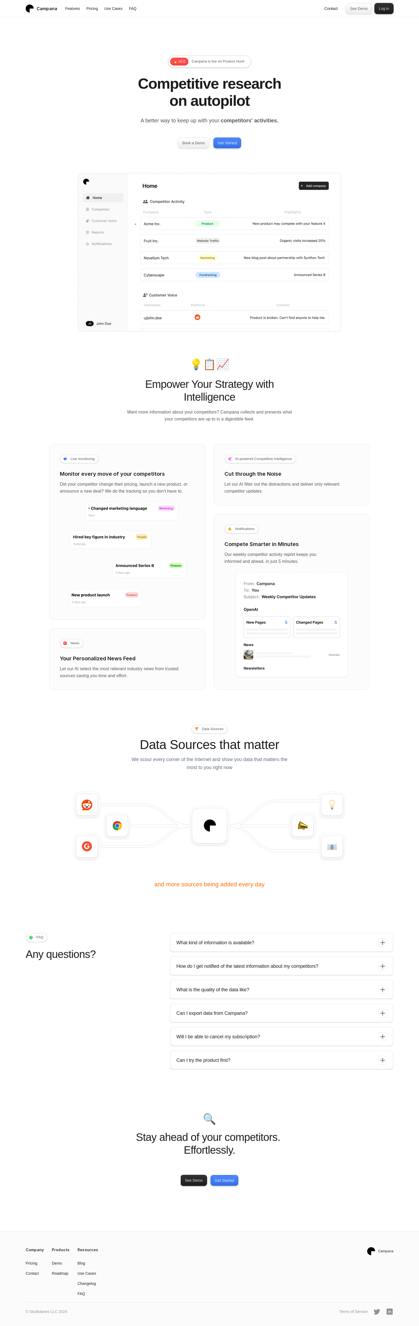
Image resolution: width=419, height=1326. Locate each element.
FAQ (133, 8)
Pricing (92, 8)
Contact (330, 8)
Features (72, 8)
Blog (81, 1263)
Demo (57, 1263)
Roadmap (60, 1273)
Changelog (86, 1283)
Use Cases (113, 8)
